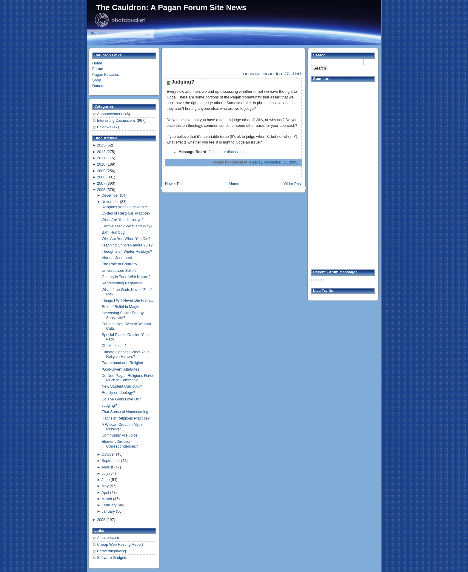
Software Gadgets (112, 558)
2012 (101, 152)
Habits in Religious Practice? (126, 418)
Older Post (293, 184)
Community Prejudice (120, 435)
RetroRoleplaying (111, 551)
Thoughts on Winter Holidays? (127, 251)
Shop (96, 80)
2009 (101, 171)
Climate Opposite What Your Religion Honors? (125, 354)
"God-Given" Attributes (120, 369)
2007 (101, 183)
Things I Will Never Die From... (127, 300)
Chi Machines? (114, 346)
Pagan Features (105, 75)
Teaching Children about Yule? (127, 245)
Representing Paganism (122, 283)
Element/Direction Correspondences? (120, 444)
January (108, 511)
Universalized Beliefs (119, 271)
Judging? (109, 405)
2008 (101, 177)
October (108, 454)
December (110, 195)
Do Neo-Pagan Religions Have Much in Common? (127, 378)
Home (97, 63)
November (110, 202)
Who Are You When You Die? (126, 239)
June (105, 480)
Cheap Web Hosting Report (120, 544)
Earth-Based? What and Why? (127, 226)
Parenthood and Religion (122, 363)
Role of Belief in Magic (120, 307)
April (105, 493)
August (107, 467)
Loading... (319, 280)
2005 (101, 520)
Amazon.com (108, 538)
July (104, 473)
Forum (97, 69)
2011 (101, 158)
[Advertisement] (234, 60)
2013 (101, 145)
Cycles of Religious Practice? (126, 213)
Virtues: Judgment (117, 258)
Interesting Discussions (117, 120)
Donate (98, 86)
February (108, 505)
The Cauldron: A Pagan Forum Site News (171, 7)
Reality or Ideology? (118, 393)
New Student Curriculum (122, 386)
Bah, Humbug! (114, 232)
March (106, 499)
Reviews (104, 127)
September (110, 461)
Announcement (110, 114)
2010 (101, 164)
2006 (101, 190)
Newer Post (174, 184)
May (105, 486)
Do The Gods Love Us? (121, 399)
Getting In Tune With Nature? (126, 277)
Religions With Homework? (124, 207)
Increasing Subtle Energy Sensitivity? (123, 315)
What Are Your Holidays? (123, 220)
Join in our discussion (227, 152)
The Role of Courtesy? (120, 264)
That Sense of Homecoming (125, 412)
